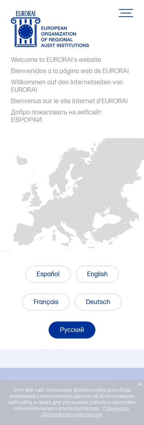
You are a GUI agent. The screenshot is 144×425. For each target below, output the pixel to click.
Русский (72, 330)
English (97, 274)
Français (46, 302)
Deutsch (98, 302)
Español (48, 274)
